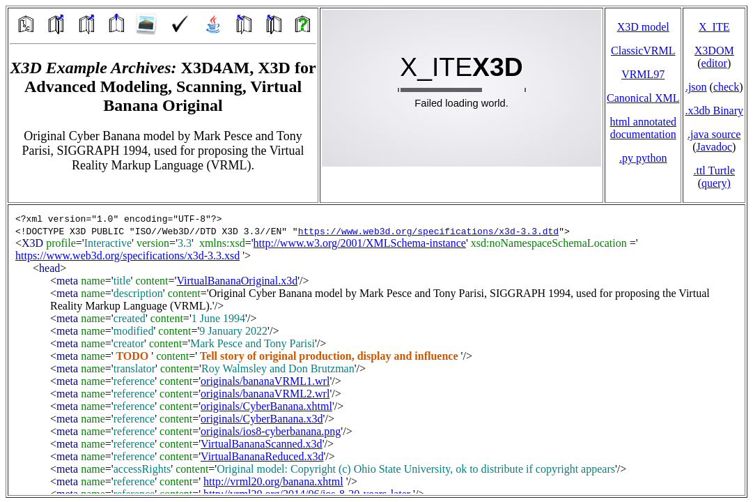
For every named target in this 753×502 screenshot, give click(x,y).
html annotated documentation (643, 128)
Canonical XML (643, 98)
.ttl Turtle (714, 170)
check (726, 87)
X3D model (643, 27)
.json (696, 87)
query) (716, 183)
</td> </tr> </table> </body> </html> (376, 350)
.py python (643, 158)
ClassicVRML (643, 50)
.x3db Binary (714, 110)
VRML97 (643, 74)
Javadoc (714, 147)
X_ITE (714, 27)
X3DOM (714, 50)
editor (714, 63)
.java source (714, 134)
